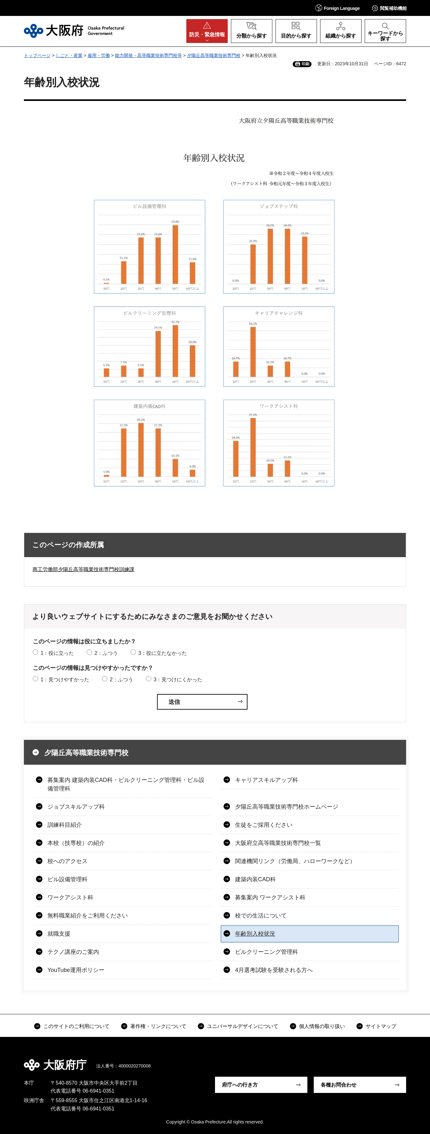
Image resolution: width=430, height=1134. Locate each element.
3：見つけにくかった (178, 679)
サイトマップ (381, 1026)
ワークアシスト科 (70, 897)
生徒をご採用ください (263, 825)
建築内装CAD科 (255, 879)
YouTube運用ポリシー (75, 970)
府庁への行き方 (240, 1085)
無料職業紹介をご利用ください (87, 915)
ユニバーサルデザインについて (242, 1026)
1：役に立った (57, 653)
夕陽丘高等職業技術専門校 (213, 55)
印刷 (305, 64)
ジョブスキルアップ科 (76, 807)
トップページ (37, 55)
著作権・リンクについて (158, 1026)
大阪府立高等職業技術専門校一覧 (278, 843)
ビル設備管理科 (67, 879)
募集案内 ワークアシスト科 (270, 897)
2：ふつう (106, 653)
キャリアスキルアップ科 (266, 780)
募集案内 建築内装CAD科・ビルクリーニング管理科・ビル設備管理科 (125, 784)
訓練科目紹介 (64, 825)
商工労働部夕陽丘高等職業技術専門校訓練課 (83, 569)
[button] (338, 8)
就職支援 (58, 934)
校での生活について (261, 915)
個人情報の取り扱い (322, 1026)
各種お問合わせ (338, 1085)
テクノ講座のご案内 (73, 952)
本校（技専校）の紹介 (76, 843)
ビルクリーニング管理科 (266, 952)
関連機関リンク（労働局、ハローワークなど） (295, 861)
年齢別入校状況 (255, 934)
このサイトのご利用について (76, 1026)
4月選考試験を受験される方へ (274, 970)
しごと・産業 (69, 55)
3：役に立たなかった (162, 653)
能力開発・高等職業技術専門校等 (148, 55)
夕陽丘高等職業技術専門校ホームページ (286, 807)
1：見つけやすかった (64, 679)
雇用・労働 (99, 55)
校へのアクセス (67, 861)
